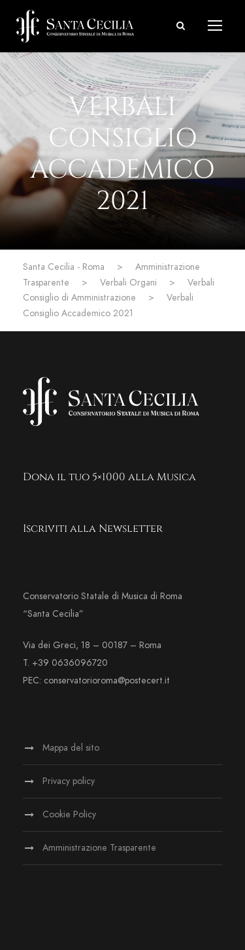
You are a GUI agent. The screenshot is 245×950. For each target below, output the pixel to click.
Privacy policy (68, 781)
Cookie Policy (69, 814)
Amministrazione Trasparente (99, 848)
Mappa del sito (70, 748)
